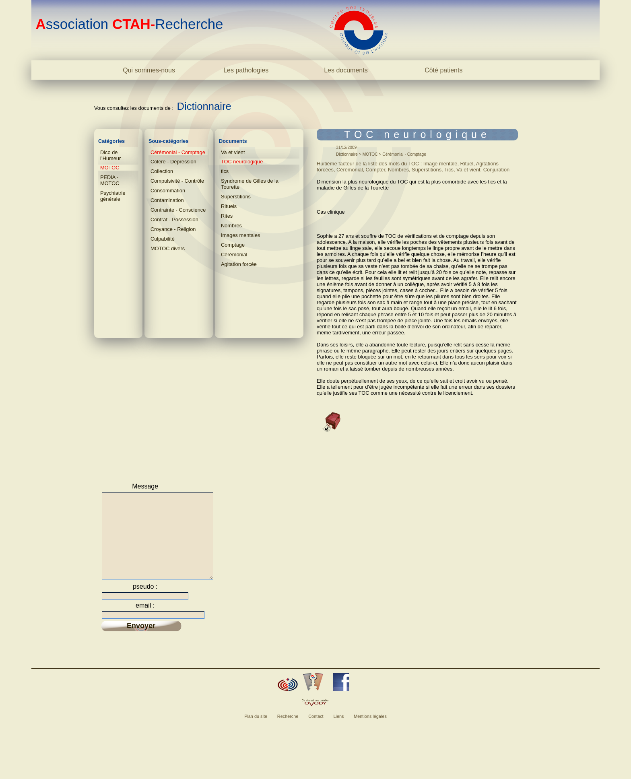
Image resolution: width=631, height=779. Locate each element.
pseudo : (145, 602)
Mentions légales (370, 732)
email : (145, 621)
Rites (227, 216)
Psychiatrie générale (113, 196)
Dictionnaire (204, 106)
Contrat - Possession (174, 219)
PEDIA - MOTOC (109, 180)
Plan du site (255, 732)
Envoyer (141, 641)
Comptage (233, 245)
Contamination (167, 200)
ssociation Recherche (129, 24)
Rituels (229, 206)
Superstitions (236, 197)
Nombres (231, 226)
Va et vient (233, 152)
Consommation (168, 191)
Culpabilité (163, 239)
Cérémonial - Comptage (178, 152)
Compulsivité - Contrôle (177, 181)
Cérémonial (234, 254)
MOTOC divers (168, 248)
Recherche (288, 732)
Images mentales (240, 235)
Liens (338, 732)
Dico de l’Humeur (110, 155)
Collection (162, 171)
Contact (315, 732)
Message (145, 486)
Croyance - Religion (173, 229)
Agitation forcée (239, 264)
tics (225, 171)
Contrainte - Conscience (178, 210)
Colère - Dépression (173, 162)
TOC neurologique (242, 162)
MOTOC (109, 168)
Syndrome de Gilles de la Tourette (249, 184)
